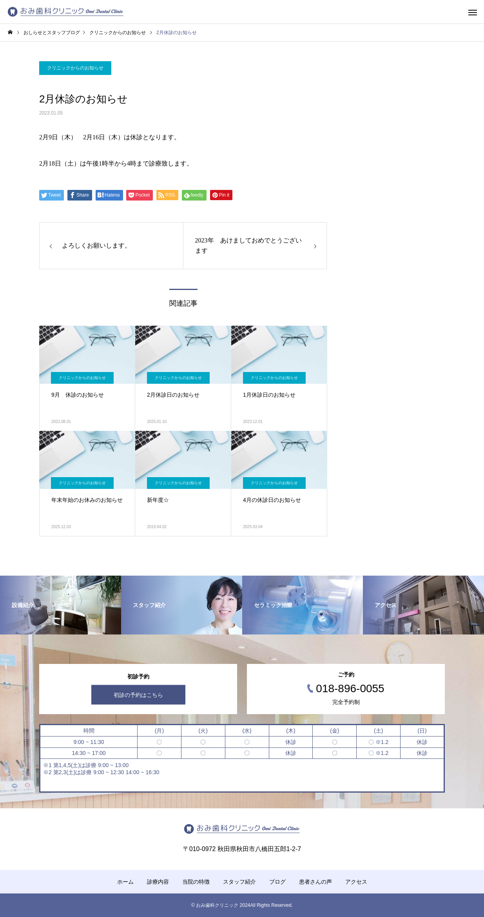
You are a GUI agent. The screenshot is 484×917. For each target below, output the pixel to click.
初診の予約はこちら (138, 695)
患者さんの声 (315, 882)
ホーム (125, 882)
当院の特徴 (196, 882)
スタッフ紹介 (239, 882)
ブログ (277, 882)
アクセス (356, 882)
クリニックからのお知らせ (75, 68)
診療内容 (158, 882)
